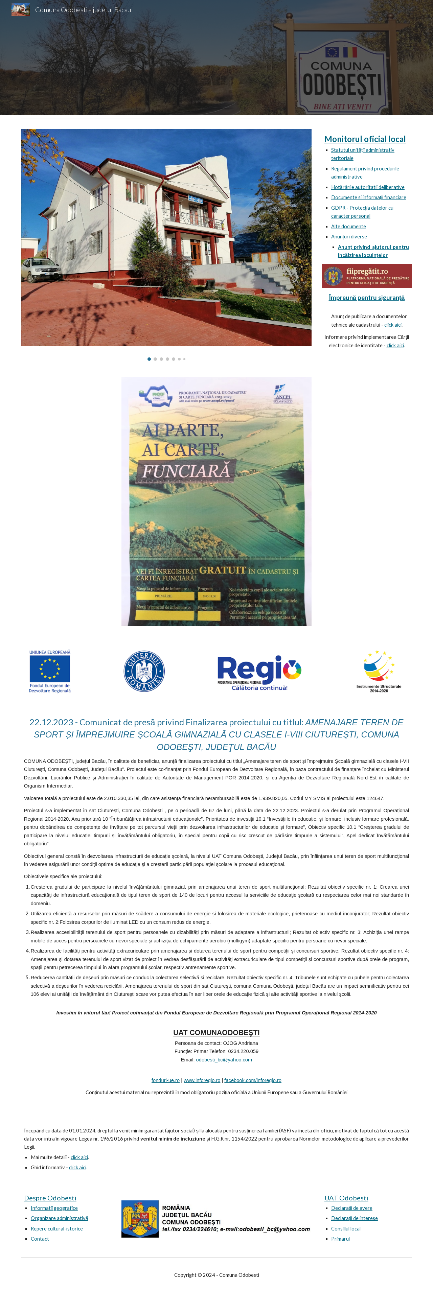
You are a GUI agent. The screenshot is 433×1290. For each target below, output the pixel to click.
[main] (367, 196)
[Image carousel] (166, 245)
